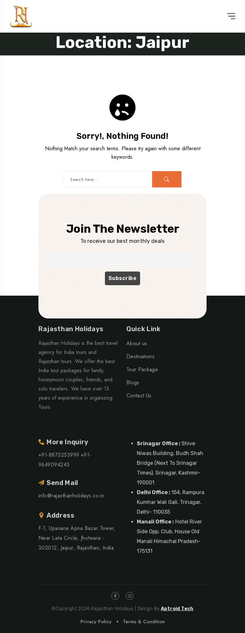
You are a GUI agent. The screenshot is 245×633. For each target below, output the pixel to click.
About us (136, 343)
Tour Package (142, 369)
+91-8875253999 (58, 455)
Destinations (140, 356)
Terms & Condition (144, 621)
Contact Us (138, 395)
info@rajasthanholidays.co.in (71, 495)
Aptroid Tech (177, 608)
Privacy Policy (95, 621)
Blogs (132, 382)
